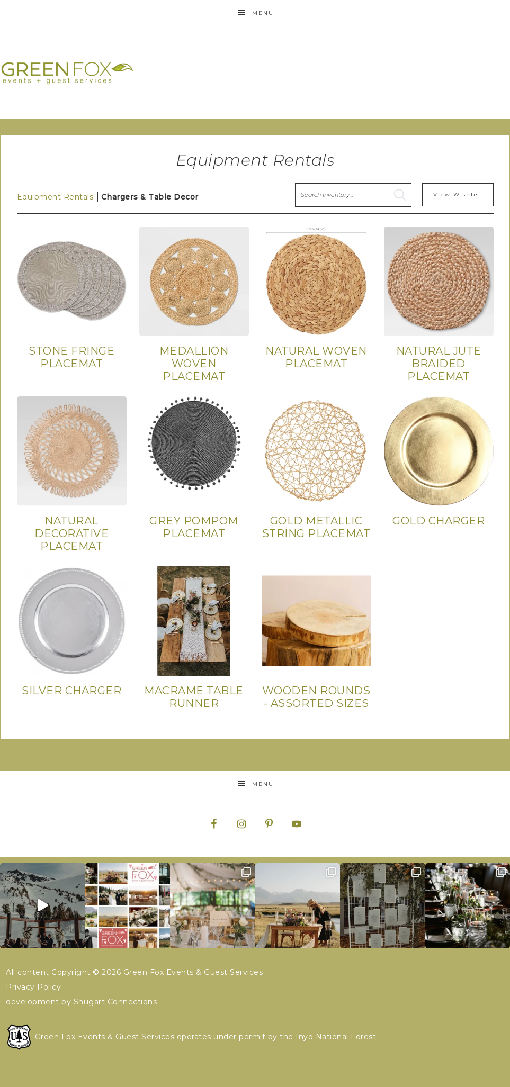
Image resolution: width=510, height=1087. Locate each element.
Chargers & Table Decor (150, 197)
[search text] (353, 195)
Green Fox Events (67, 73)
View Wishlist (457, 194)
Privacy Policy (33, 987)
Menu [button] (263, 13)
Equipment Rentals (55, 197)
